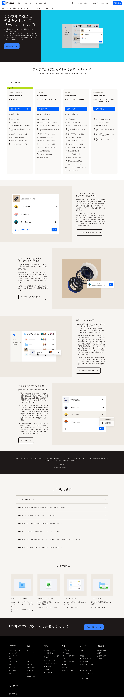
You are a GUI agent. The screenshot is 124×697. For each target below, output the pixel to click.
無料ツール (12, 673)
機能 (10, 659)
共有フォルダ (90, 340)
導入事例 (82, 656)
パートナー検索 (84, 678)
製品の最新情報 (31, 676)
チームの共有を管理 (45, 150)
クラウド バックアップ (50, 663)
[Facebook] (13, 685)
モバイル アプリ (13, 653)
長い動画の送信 (48, 653)
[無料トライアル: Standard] (48, 109)
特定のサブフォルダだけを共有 (36, 425)
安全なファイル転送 (49, 660)
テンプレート (12, 670)
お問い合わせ (65, 653)
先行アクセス (12, 667)
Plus (28, 650)
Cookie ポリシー (66, 659)
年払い (18, 82)
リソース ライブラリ (85, 659)
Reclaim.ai (30, 670)
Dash (28, 661)
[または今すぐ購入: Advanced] (71, 114)
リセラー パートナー (85, 670)
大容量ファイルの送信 (50, 650)
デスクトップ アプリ (14, 650)
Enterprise (30, 659)
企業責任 (99, 659)
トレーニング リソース (68, 670)
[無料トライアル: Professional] (20, 109)
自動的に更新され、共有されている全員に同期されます (32, 280)
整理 (86, 326)
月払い (10, 82)
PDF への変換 (48, 672)
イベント (82, 653)
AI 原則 (64, 664)
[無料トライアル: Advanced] (76, 109)
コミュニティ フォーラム (86, 664)
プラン (28, 673)
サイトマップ (65, 667)
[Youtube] (17, 685)
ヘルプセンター (66, 650)
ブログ (81, 650)
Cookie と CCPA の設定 (68, 661)
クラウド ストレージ (10, 33)
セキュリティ (12, 664)
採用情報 (99, 653)
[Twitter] (10, 685)
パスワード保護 (33, 416)
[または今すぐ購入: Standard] (43, 114)
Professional (30, 653)
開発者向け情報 (84, 661)
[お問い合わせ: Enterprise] (104, 109)
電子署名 (46, 669)
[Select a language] (72, 3)
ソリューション (13, 661)
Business (29, 656)
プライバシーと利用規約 (68, 656)
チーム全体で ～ (74, 122)
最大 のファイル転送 (19, 134)
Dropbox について (102, 650)
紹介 (81, 667)
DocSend (29, 664)
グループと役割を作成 (46, 154)
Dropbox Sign (31, 667)
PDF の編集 (47, 666)
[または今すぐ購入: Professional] (15, 114)
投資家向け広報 (101, 656)
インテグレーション (14, 656)
